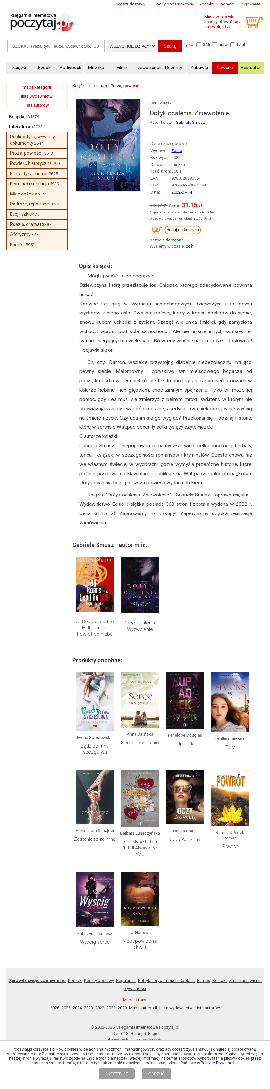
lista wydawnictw (37, 96)
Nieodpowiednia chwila (139, 944)
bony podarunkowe (174, 4)
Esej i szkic (21, 214)
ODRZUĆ (156, 1074)
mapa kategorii (37, 87)
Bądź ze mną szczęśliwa (95, 749)
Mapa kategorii (143, 1007)
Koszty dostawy (99, 980)
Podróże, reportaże (29, 203)
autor (223, 44)
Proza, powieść (25, 153)
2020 (122, 1007)
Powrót (230, 846)
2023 (88, 1007)
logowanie (250, 4)
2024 (77, 1007)
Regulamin (126, 980)
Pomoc (203, 980)
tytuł (241, 44)
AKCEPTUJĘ (116, 1074)
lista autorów (37, 105)
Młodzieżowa (23, 193)
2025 (65, 1007)
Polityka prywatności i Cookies (166, 980)
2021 (111, 1007)
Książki (16, 116)
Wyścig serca (95, 942)
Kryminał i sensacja (29, 183)
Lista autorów (207, 1007)
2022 (99, 1007)
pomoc (227, 4)
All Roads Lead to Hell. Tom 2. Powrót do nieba (95, 628)
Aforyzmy (20, 234)
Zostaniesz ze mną (95, 839)
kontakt (207, 4)
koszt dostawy (131, 4)
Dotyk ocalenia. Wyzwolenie (139, 626)
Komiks (17, 244)
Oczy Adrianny (185, 839)
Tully (230, 747)
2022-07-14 (182, 192)
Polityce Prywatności (219, 1063)
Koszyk (75, 980)
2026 (54, 1007)
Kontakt (219, 980)
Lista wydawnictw (175, 1007)
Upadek (185, 744)
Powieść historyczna (31, 163)
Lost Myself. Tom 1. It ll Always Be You (140, 848)
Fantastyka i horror (29, 173)
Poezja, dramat (25, 224)
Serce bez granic (140, 743)
